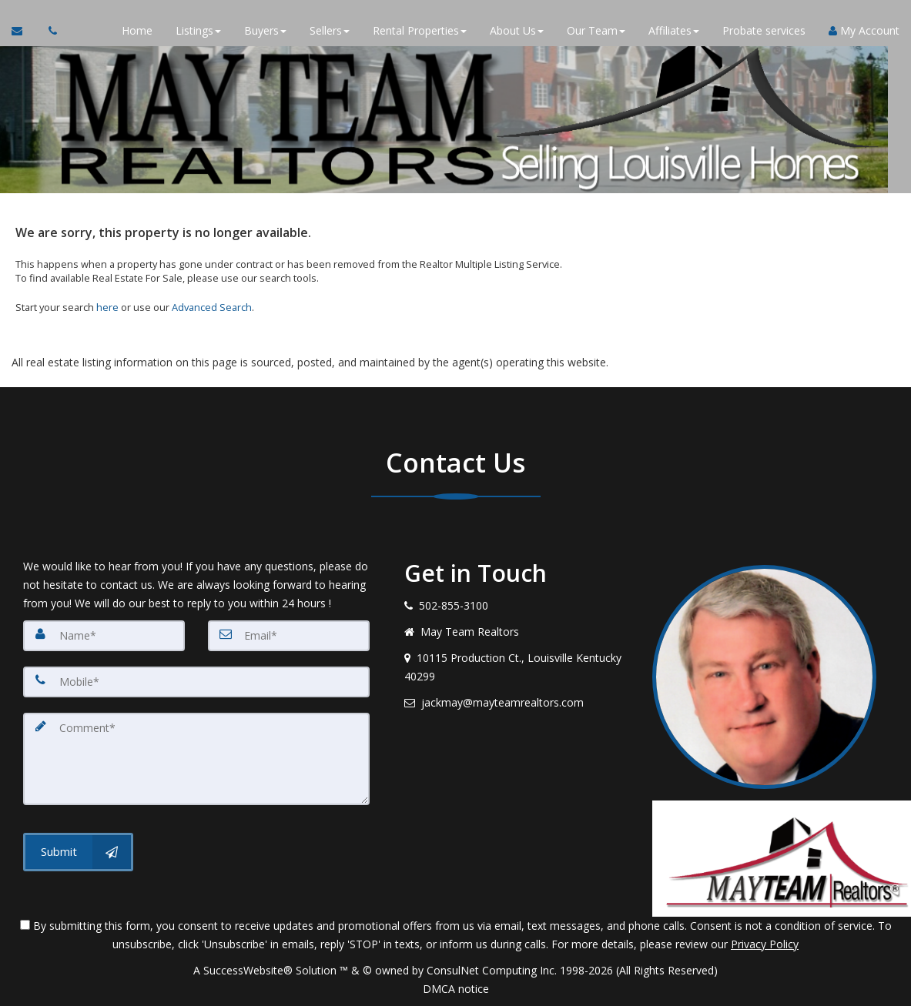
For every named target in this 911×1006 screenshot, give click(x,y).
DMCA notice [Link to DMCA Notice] (456, 988)
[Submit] (78, 851)
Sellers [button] (330, 30)
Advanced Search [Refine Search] (212, 307)
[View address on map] (516, 667)
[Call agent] (48, 31)
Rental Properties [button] (420, 30)
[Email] (289, 635)
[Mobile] (196, 682)
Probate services (763, 30)
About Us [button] (517, 30)
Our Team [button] (596, 30)
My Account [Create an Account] (864, 30)
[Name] (104, 635)
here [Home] (107, 307)
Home (137, 30)
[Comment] (196, 759)
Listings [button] (198, 30)
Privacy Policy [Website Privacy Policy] (765, 944)
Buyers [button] (265, 30)
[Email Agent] (24, 31)
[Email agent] (516, 703)
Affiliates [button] (673, 30)
